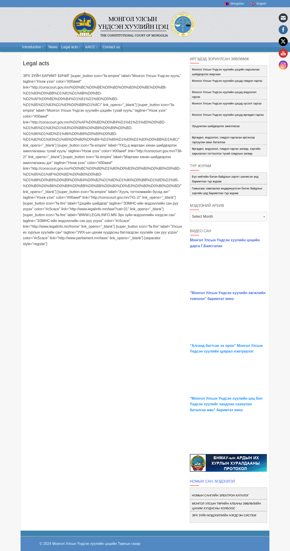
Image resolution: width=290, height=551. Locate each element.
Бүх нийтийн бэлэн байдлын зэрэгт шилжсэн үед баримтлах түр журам (225, 179)
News (53, 47)
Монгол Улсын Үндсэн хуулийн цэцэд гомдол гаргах (227, 80)
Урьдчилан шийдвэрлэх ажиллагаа (215, 126)
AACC (90, 47)
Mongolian (234, 3)
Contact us (111, 47)
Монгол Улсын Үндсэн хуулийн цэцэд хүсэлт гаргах (227, 103)
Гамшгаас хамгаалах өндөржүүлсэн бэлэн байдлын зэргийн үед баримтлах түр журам (227, 191)
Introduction (31, 47)
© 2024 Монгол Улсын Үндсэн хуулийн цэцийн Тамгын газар (89, 544)
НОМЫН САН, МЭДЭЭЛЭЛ (212, 481)
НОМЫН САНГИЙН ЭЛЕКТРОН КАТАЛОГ (220, 495)
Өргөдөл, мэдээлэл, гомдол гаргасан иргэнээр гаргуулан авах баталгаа (223, 140)
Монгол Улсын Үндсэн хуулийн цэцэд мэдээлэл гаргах (224, 94)
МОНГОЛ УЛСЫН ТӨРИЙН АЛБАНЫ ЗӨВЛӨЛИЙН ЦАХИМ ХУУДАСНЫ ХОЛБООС (226, 506)
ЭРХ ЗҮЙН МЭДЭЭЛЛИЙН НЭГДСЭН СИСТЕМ (224, 515)
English (258, 3)
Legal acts (69, 47)
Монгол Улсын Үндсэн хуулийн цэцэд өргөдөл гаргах (228, 114)
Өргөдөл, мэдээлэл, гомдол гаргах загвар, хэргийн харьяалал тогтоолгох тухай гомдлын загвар (226, 151)
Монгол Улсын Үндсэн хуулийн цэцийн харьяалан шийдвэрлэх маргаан (226, 72)
